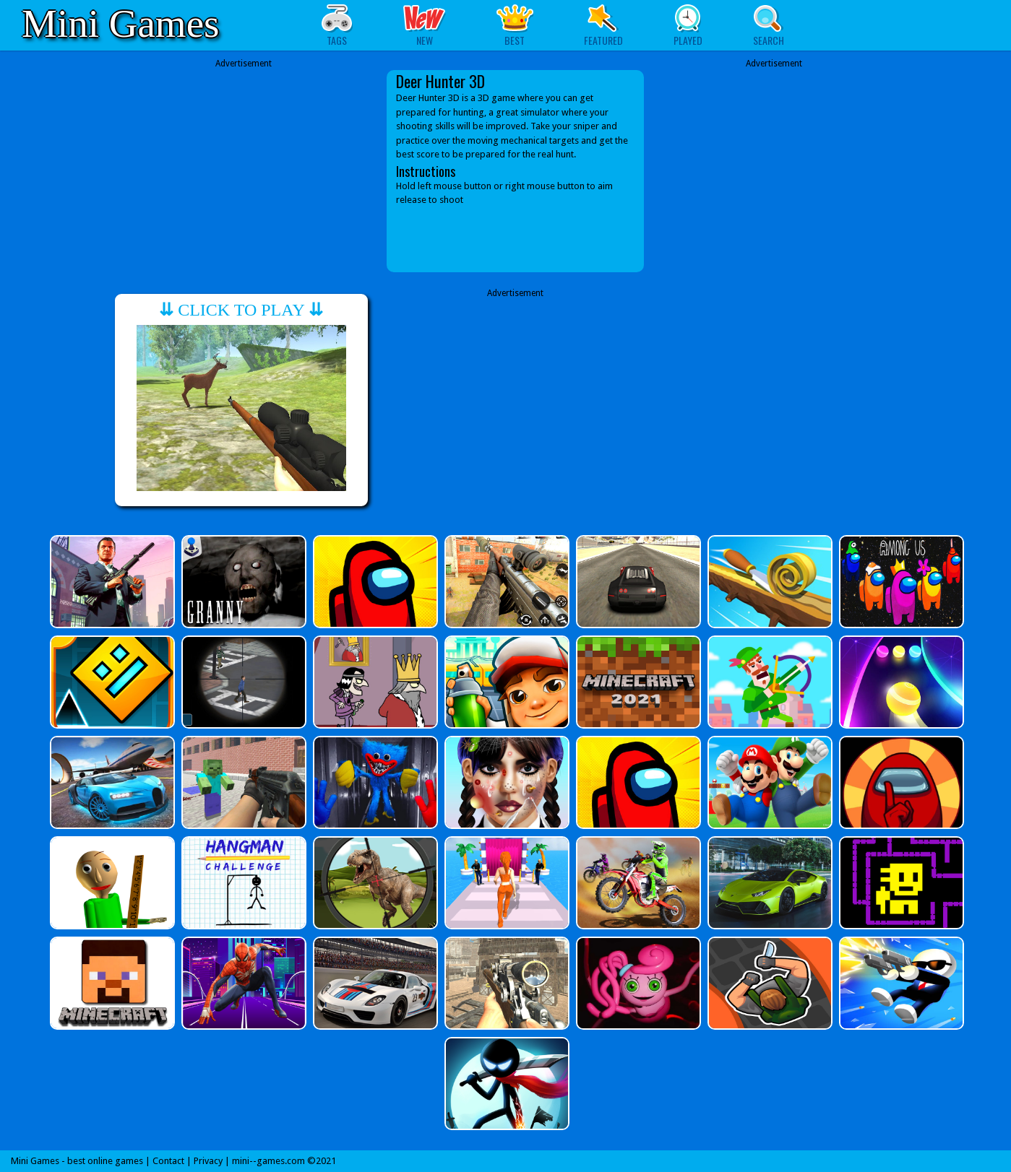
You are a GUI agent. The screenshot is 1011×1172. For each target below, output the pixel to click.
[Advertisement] (243, 160)
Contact (168, 1160)
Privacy (208, 1160)
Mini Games (120, 23)
